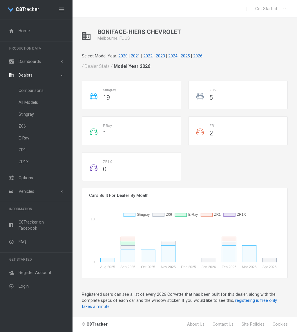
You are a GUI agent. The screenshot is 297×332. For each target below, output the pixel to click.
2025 (185, 56)
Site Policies (253, 324)
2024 (173, 56)
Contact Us (223, 324)
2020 (123, 56)
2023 (160, 56)
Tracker (27, 9)
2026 (197, 56)
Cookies (280, 324)
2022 (148, 56)
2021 (135, 56)
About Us (195, 324)
